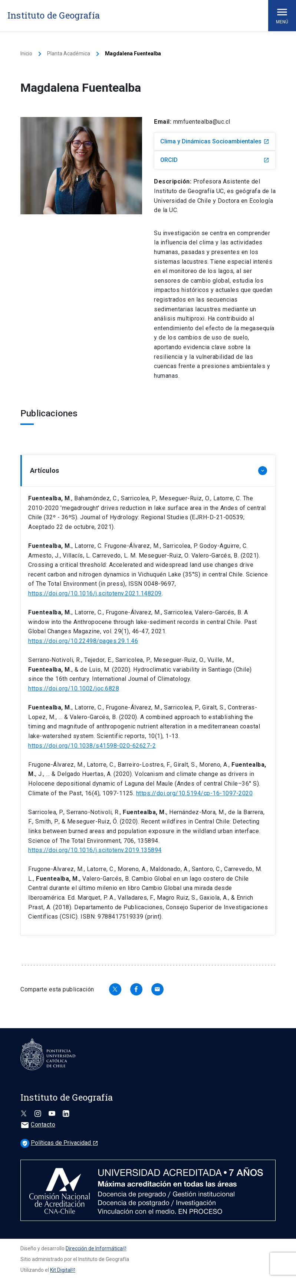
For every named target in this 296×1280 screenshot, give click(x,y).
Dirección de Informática (94, 1248)
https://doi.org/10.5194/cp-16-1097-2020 (194, 793)
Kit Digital (61, 1270)
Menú (282, 15)
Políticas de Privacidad (59, 1142)
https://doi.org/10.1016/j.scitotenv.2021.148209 (95, 593)
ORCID (214, 159)
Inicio (26, 53)
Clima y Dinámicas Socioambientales (214, 141)
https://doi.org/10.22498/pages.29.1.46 (83, 640)
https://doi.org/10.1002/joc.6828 (73, 688)
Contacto (37, 1124)
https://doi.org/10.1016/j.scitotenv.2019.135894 (95, 850)
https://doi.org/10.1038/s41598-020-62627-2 (92, 745)
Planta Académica (68, 53)
